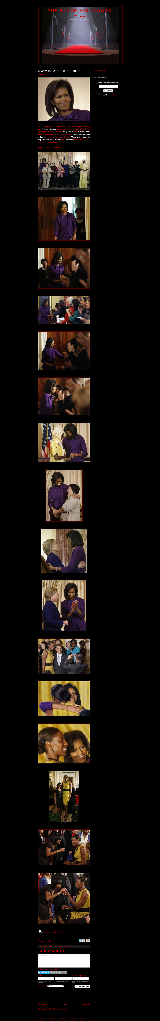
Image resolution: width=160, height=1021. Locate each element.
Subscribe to (51, 986)
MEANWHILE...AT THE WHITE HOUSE (58, 71)
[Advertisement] (53, 997)
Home (64, 1004)
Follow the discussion (88, 940)
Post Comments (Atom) (58, 1009)
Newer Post (42, 1004)
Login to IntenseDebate (44, 972)
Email (57, 976)
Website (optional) (79, 976)
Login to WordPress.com (58, 972)
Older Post (86, 1004)
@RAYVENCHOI (100, 71)
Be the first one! (71, 946)
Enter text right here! (64, 961)
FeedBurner (113, 95)
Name (40, 976)
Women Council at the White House (53, 932)
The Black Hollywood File (80, 13)
